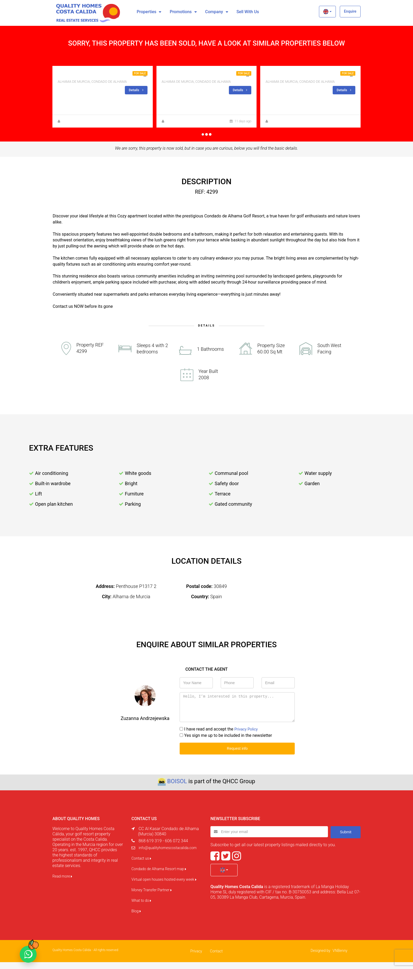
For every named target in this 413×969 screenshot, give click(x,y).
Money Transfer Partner (151, 897)
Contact (216, 958)
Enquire (350, 11)
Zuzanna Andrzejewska (78, 128)
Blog (136, 918)
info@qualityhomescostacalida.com (167, 855)
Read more (62, 883)
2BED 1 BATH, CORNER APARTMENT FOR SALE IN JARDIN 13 (116, 74)
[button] (327, 11)
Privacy (196, 958)
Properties (146, 11)
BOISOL (177, 788)
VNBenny (340, 957)
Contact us (141, 865)
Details (136, 90)
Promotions (180, 11)
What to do (141, 907)
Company (214, 11)
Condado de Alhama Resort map (158, 876)
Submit (345, 838)
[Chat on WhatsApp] (28, 954)
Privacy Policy (247, 736)
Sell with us (248, 11)
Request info (237, 755)
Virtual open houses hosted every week (163, 886)
